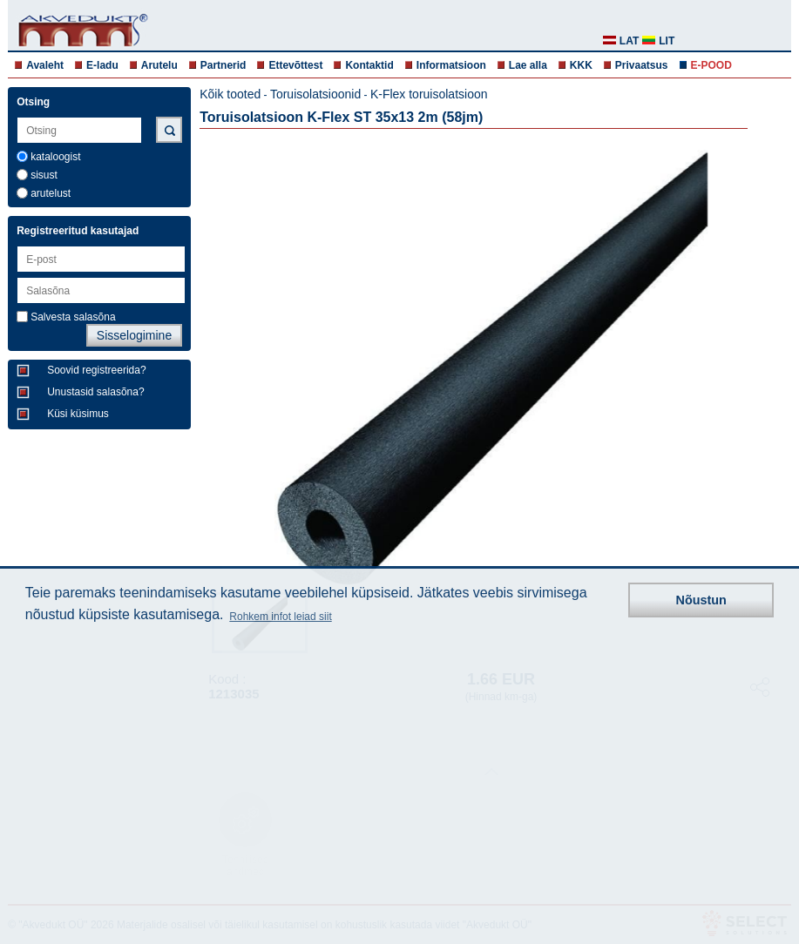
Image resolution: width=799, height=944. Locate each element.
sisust (44, 175)
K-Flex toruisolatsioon (429, 94)
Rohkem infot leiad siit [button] (280, 616)
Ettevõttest (295, 65)
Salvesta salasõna (72, 317)
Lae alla (528, 65)
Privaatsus (641, 65)
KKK (581, 65)
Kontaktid (369, 65)
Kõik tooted (230, 94)
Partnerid (223, 65)
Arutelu (159, 65)
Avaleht (45, 65)
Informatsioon (451, 65)
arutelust (50, 193)
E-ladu (102, 65)
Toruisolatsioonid (315, 94)
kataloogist (55, 157)
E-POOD (711, 65)
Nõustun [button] (701, 600)
